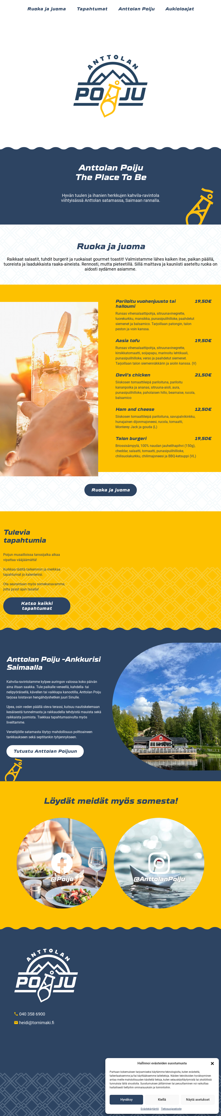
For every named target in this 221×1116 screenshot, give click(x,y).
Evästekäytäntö (150, 1108)
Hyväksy (126, 1100)
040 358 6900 (32, 1014)
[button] (212, 1063)
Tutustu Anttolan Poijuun (45, 751)
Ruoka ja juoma (110, 490)
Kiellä (162, 1100)
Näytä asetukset (198, 1100)
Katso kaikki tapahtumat (37, 606)
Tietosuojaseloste (171, 1108)
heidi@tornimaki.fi (36, 1022)
